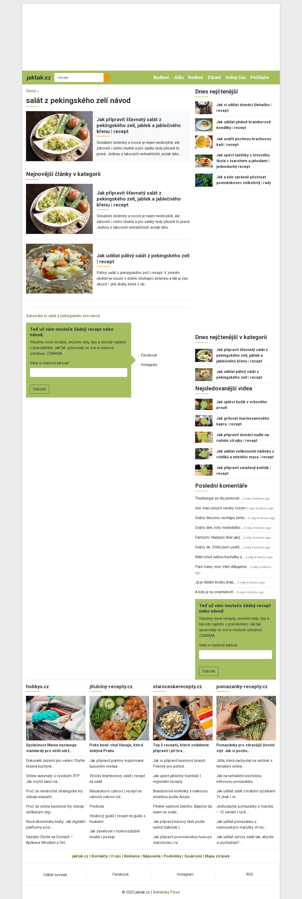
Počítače (259, 77)
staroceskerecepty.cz (177, 686)
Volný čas (235, 77)
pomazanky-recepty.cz (242, 686)
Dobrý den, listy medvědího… (219, 527)
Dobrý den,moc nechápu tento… (221, 518)
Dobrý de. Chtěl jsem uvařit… (218, 547)
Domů (31, 91)
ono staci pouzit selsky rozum (220, 508)
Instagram (149, 364)
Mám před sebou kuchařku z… (220, 557)
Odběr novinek (55, 875)
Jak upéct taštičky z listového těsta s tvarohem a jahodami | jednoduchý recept (243, 161)
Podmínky (172, 856)
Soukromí (193, 856)
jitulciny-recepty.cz (111, 686)
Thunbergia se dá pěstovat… (218, 498)
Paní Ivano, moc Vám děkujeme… (222, 566)
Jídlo (178, 77)
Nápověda (152, 856)
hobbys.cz (37, 686)
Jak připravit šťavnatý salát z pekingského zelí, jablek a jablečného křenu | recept (139, 125)
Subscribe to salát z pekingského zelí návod (63, 316)
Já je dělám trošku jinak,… (216, 582)
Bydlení (161, 77)
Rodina (195, 77)
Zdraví (214, 77)
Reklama (132, 856)
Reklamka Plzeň (166, 892)
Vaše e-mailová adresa (49, 363)
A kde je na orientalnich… (215, 592)
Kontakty (100, 856)
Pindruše (96, 806)
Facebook (149, 355)
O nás (116, 856)
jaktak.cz (80, 856)
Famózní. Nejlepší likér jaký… (218, 537)
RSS (249, 874)
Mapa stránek (217, 856)
